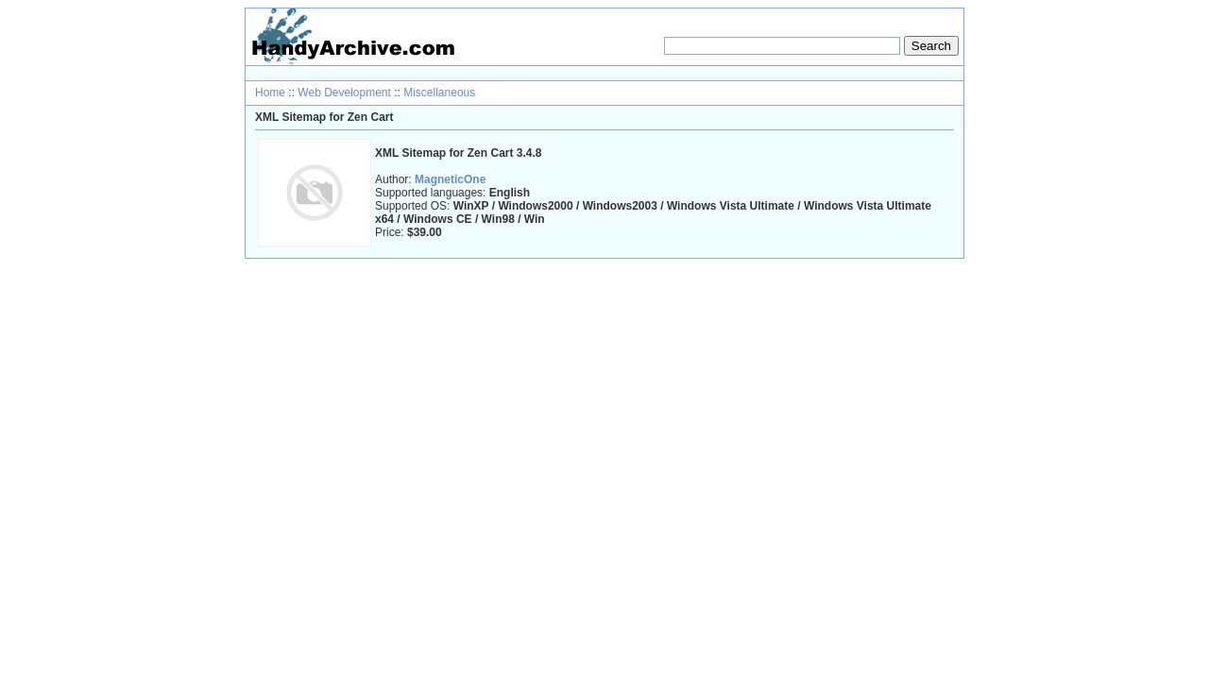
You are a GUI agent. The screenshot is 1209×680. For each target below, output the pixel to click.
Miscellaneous (439, 92)
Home (270, 92)
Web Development (344, 92)
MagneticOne (450, 179)
